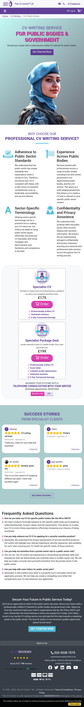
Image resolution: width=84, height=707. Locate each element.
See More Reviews (42, 495)
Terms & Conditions (64, 689)
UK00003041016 (51, 696)
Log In (71, 11)
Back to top (42, 643)
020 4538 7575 (63, 652)
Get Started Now (42, 51)
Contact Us (74, 4)
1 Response (33, 449)
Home (5, 16)
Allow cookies (74, 704)
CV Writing (16, 16)
